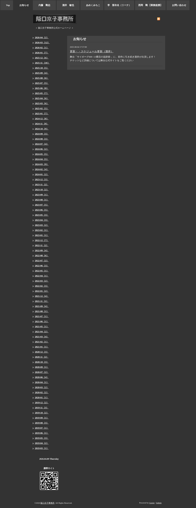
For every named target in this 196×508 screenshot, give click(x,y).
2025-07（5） (42, 83)
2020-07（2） (42, 372)
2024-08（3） (42, 138)
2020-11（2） (41, 357)
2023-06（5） (42, 209)
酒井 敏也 (68, 5)
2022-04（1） (42, 275)
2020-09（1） (42, 367)
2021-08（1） (42, 311)
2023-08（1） (42, 199)
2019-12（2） (42, 402)
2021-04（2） (42, 331)
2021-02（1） (42, 341)
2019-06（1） (42, 433)
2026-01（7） (42, 52)
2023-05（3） (42, 215)
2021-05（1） (42, 326)
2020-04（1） (42, 382)
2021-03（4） (42, 336)
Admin (159, 503)
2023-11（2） (41, 184)
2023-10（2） (42, 189)
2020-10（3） (42, 362)
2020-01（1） (42, 397)
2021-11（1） (41, 301)
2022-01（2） (42, 291)
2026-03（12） (42, 42)
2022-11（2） (41, 245)
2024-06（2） (42, 149)
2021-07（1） (42, 316)
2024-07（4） (42, 144)
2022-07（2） (42, 260)
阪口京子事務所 (47, 503)
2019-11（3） (41, 407)
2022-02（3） (42, 286)
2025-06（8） (42, 88)
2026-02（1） (42, 47)
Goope (151, 503)
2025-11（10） (42, 62)
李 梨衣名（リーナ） (119, 5)
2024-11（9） (41, 123)
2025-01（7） (42, 113)
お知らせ (23, 5)
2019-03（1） (42, 448)
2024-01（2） (42, 174)
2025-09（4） (42, 73)
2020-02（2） (42, 392)
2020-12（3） (42, 351)
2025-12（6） (42, 57)
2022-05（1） (42, 270)
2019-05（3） (42, 438)
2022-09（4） (42, 250)
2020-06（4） (42, 377)
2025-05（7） (42, 93)
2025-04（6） (42, 98)
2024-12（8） (42, 118)
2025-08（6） (42, 78)
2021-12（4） (42, 296)
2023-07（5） (42, 204)
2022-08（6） (42, 255)
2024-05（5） (42, 154)
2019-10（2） (42, 412)
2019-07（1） (42, 428)
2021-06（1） (42, 321)
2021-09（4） (42, 306)
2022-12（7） (42, 240)
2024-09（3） (42, 133)
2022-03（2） (42, 280)
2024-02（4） (42, 169)
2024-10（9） (42, 128)
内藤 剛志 (44, 5)
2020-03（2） (42, 387)
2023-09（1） (42, 194)
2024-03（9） (42, 164)
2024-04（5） (42, 159)
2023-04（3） (42, 220)
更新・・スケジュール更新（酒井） (91, 51)
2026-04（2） (42, 37)
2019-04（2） (42, 443)
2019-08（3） (42, 422)
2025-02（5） (42, 108)
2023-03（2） (42, 225)
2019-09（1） (42, 417)
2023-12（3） (42, 179)
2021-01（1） (42, 346)
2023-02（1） (42, 230)
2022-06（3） (42, 265)
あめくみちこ (92, 5)
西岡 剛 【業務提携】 (150, 5)
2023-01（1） (42, 235)
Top (7, 5)
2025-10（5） (42, 67)
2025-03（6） (42, 103)
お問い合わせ (178, 5)
